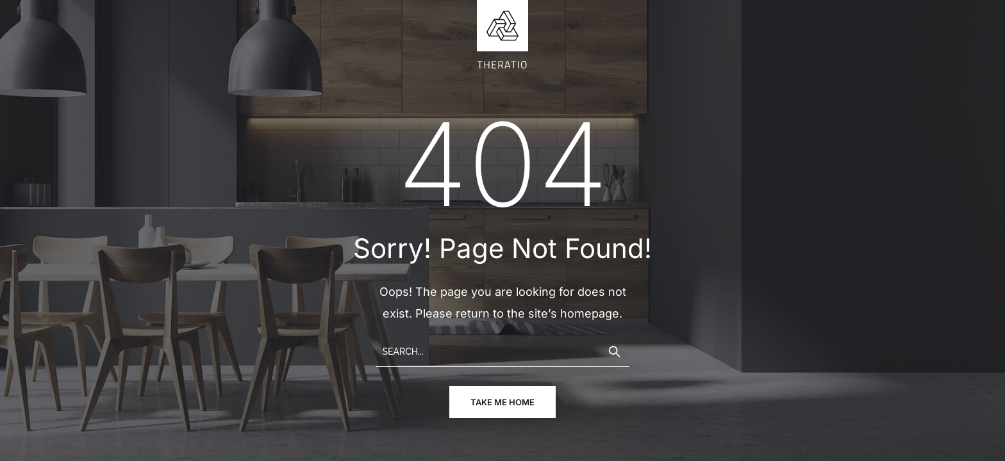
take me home (502, 402)
